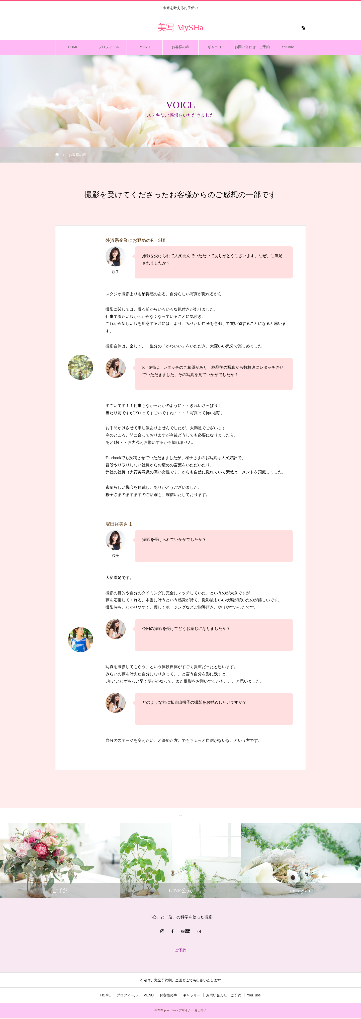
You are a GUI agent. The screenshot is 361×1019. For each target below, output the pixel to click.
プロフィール (108, 47)
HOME (73, 47)
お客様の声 (180, 47)
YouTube (288, 47)
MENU (145, 47)
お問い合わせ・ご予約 (252, 47)
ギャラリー (216, 47)
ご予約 (180, 951)
